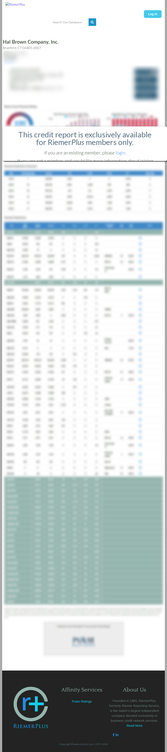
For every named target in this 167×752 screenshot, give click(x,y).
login (120, 152)
